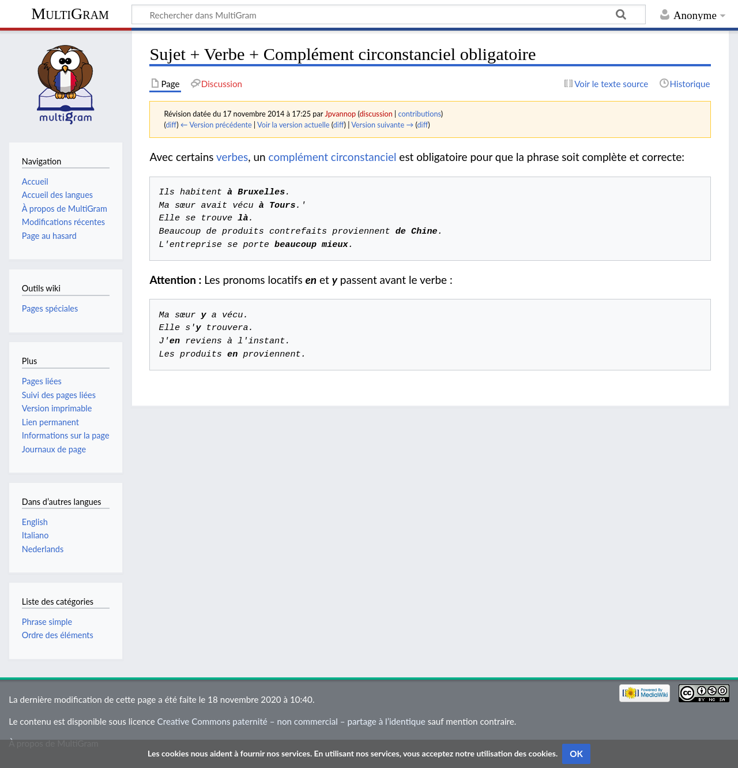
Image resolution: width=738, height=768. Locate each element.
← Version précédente (216, 124)
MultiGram (70, 14)
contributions (419, 113)
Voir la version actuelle (293, 124)
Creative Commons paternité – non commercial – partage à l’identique (291, 721)
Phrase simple (47, 622)
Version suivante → (382, 124)
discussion (375, 113)
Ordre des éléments (57, 635)
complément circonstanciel (333, 156)
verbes (232, 156)
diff (170, 124)
